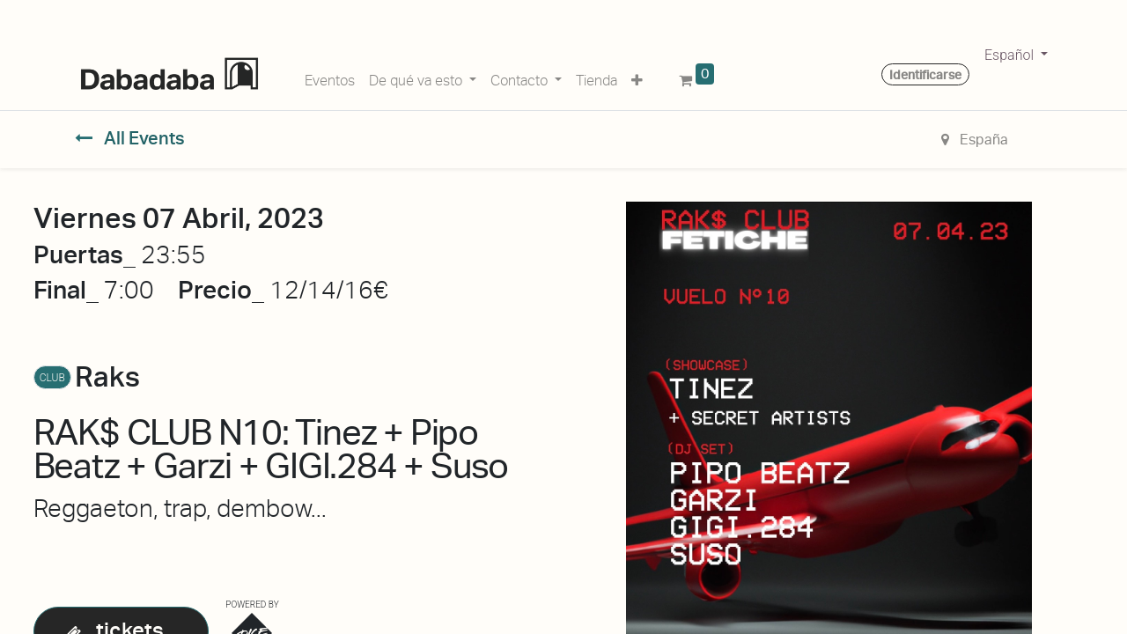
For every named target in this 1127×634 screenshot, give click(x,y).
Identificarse (925, 75)
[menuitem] (330, 77)
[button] (637, 77)
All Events (130, 138)
